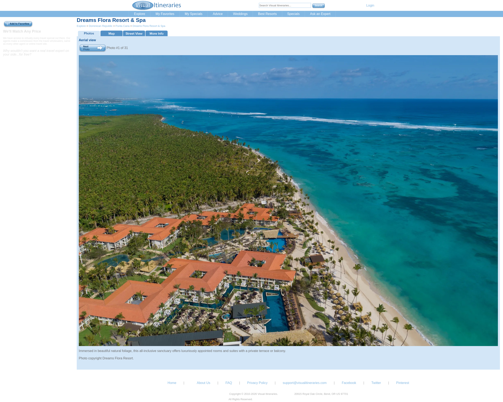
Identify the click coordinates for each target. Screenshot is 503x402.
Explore (139, 14)
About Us (203, 383)
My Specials (193, 14)
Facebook (349, 383)
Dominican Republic (101, 25)
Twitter (376, 383)
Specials (293, 14)
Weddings (240, 14)
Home (172, 383)
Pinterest (402, 383)
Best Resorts (267, 14)
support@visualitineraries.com (305, 383)
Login (370, 5)
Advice (218, 14)
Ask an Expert (320, 14)
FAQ (229, 383)
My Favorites (165, 14)
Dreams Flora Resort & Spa (149, 25)
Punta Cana (122, 25)
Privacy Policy (257, 383)
